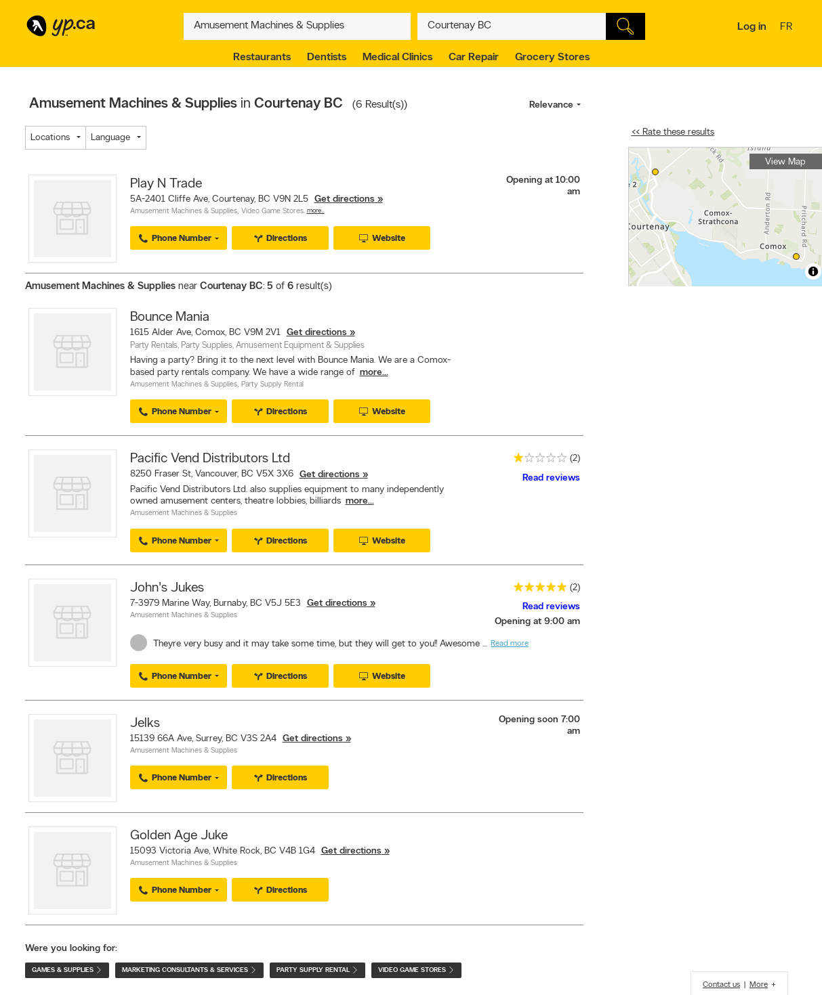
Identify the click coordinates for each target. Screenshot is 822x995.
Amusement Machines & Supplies (183, 211)
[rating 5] (537, 590)
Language (110, 138)
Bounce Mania (169, 317)
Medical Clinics (397, 57)
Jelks (145, 723)
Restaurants (262, 57)
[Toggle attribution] (813, 271)
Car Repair (474, 57)
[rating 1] (537, 460)
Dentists (326, 57)
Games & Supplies (67, 970)
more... (374, 373)
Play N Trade (166, 184)
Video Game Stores (272, 211)
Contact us (721, 985)
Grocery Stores (552, 57)
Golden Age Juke (179, 836)
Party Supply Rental (272, 385)
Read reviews (551, 478)
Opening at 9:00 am (537, 622)
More (758, 985)
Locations (50, 138)
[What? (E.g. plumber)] (297, 26)
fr (788, 28)
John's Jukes (167, 588)
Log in (751, 27)
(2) (575, 459)
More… (316, 211)
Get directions (344, 199)
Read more (510, 644)
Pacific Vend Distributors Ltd (210, 459)
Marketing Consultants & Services (189, 970)
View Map (785, 162)
